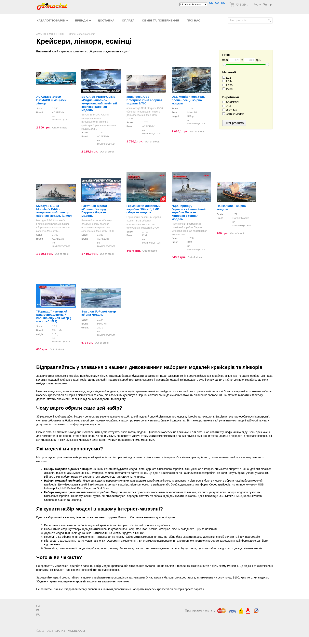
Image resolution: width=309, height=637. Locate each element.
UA (217, 2)
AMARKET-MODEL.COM (50, 34)
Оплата (128, 20)
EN (38, 610)
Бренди (81, 20)
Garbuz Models (233, 113)
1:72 (226, 77)
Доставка (106, 20)
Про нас (193, 20)
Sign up (267, 4)
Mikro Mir (229, 110)
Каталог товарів (51, 20)
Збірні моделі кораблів (82, 34)
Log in (257, 4)
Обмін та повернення (160, 20)
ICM (226, 106)
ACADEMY (230, 102)
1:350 (227, 85)
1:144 (227, 81)
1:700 (227, 89)
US (211, 2)
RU (223, 2)
